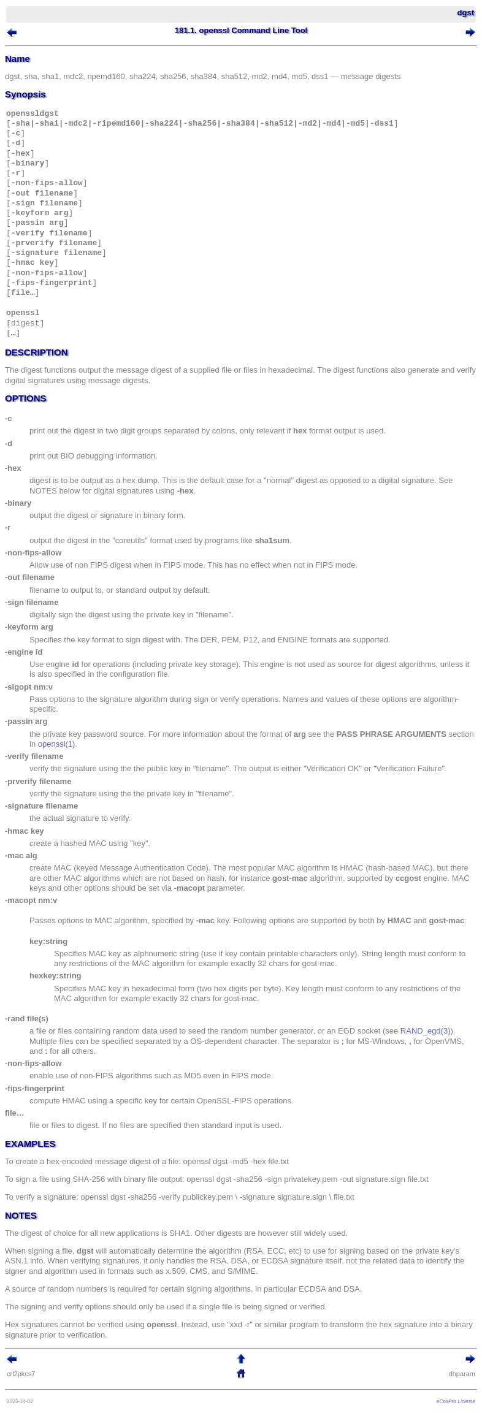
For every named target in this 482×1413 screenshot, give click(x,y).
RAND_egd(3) (425, 1030)
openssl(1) (56, 743)
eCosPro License (456, 1401)
